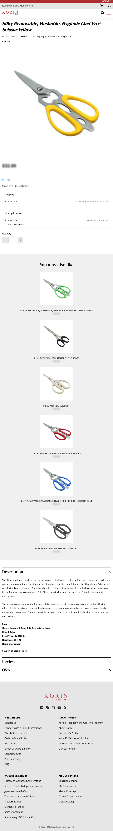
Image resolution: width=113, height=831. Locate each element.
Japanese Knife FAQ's (15, 791)
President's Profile (69, 733)
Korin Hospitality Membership (17, 5)
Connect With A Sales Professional (23, 728)
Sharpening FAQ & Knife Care (20, 817)
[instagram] (53, 707)
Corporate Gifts (12, 753)
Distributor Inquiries (15, 733)
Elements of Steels (14, 806)
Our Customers (67, 748)
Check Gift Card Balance (17, 748)
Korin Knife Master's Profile (73, 738)
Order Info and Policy (16, 738)
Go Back (7, 42)
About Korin (65, 728)
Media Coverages (68, 791)
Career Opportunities (70, 796)
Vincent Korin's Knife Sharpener (76, 743)
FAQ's (7, 764)
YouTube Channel (68, 781)
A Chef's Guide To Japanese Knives (23, 786)
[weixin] (47, 707)
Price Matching (12, 759)
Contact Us (10, 722)
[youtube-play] (59, 707)
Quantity (6, 233)
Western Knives (12, 801)
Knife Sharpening (13, 812)
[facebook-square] (42, 707)
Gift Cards (9, 743)
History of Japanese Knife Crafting (22, 781)
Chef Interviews (67, 786)
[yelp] (65, 707)
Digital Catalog (66, 801)
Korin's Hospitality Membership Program (81, 722)
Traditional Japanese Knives (19, 796)
